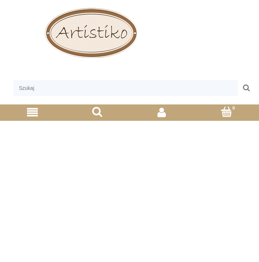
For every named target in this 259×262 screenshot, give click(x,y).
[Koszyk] (227, 111)
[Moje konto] (162, 112)
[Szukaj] (97, 111)
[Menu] (32, 112)
